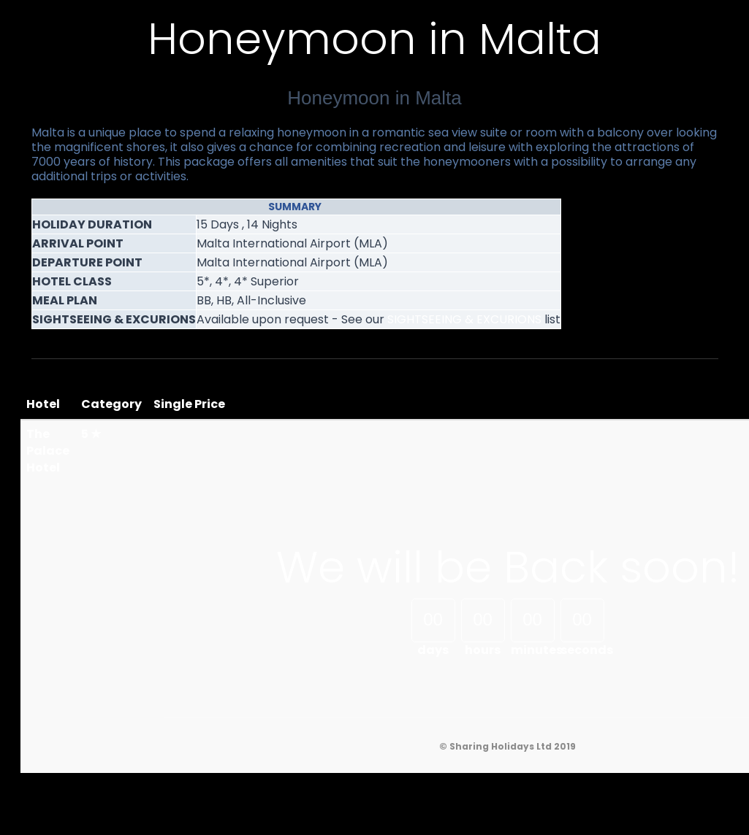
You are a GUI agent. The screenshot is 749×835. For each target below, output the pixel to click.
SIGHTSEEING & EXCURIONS (464, 319)
